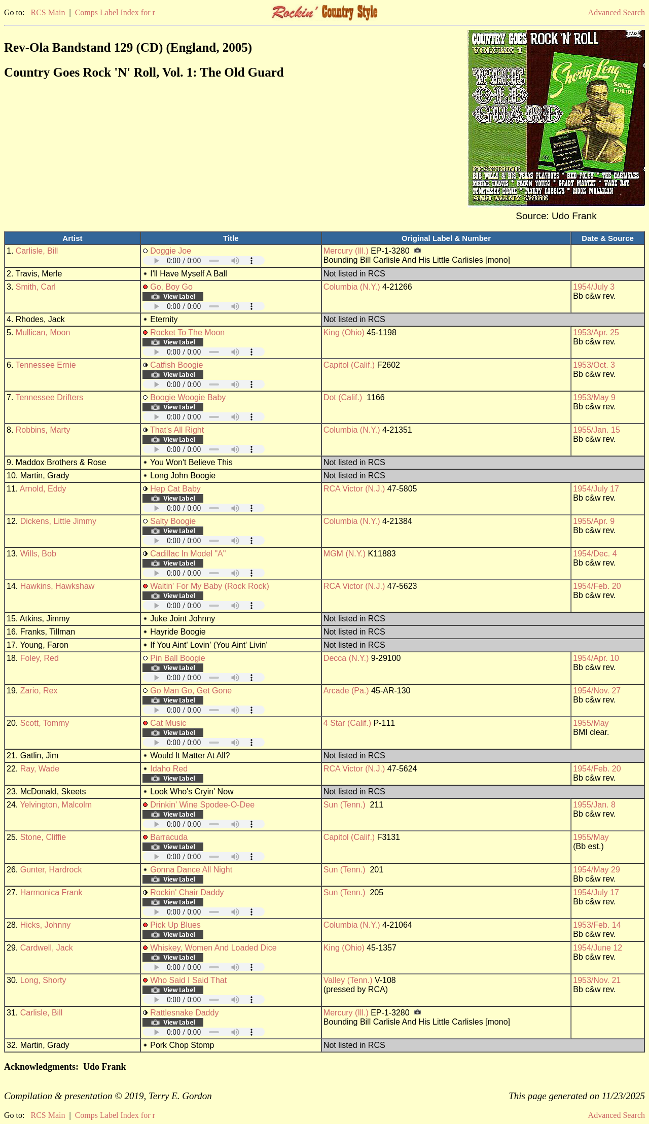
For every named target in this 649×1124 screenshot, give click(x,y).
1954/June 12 (597, 947)
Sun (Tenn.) (344, 804)
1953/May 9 (594, 397)
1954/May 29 (596, 869)
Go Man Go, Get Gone (191, 690)
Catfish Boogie (176, 365)
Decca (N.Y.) (346, 658)
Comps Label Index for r (115, 12)
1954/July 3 (594, 287)
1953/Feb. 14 (597, 925)
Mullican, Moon (43, 332)
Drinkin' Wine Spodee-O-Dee (202, 804)
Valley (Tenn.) (348, 980)
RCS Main (47, 12)
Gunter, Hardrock (51, 869)
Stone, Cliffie (43, 837)
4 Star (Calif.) (347, 723)
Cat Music (168, 723)
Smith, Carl (36, 287)
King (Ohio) (344, 332)
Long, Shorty (43, 980)
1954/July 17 (596, 488)
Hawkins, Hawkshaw (57, 586)
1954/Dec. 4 (595, 553)
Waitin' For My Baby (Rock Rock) (209, 586)
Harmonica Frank (51, 892)
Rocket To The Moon (187, 332)
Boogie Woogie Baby (188, 397)
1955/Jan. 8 (594, 804)
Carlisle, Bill (37, 251)
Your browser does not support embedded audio (204, 260)
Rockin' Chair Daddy (187, 892)
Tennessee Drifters (49, 397)
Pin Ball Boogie (177, 658)
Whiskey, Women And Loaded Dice (213, 947)
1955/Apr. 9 (594, 521)
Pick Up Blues (175, 925)
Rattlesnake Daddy (184, 1012)
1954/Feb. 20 (597, 586)
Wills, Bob (38, 553)
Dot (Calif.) (342, 397)
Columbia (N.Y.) (351, 287)
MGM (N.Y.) (344, 553)
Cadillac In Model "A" (188, 553)
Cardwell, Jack (46, 947)
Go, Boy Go (171, 287)
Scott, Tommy (44, 723)
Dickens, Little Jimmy (58, 521)
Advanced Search (616, 12)
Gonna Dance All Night (191, 869)
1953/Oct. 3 (594, 365)
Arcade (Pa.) (346, 690)
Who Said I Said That (188, 980)
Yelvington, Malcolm (56, 804)
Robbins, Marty (43, 430)
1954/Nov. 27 (597, 690)
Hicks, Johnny (45, 925)
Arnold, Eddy (43, 488)
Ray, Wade (39, 768)
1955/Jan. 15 (596, 430)
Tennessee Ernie (46, 365)
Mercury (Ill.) (346, 251)
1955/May (590, 723)
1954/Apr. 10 (596, 658)
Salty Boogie (173, 521)
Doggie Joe (170, 251)
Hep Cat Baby (175, 488)
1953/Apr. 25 (596, 332)
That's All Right (177, 430)
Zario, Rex (39, 690)
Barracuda (169, 837)
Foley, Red (39, 658)
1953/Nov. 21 (597, 980)
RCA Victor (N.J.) (354, 488)
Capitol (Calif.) (349, 365)
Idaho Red (169, 768)
